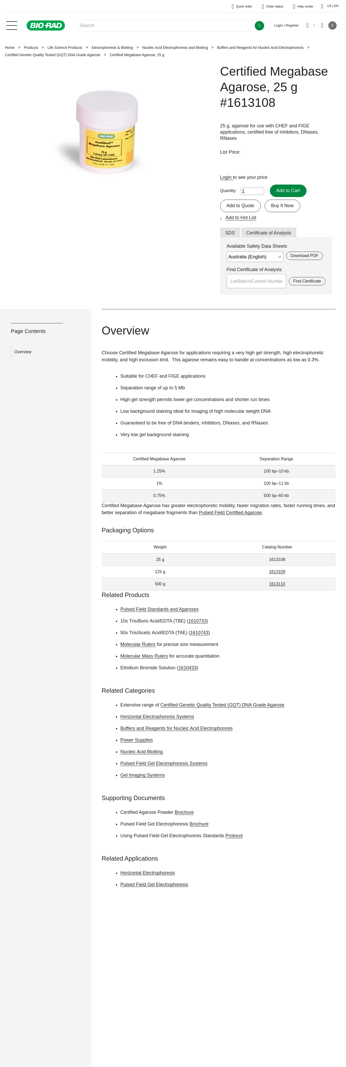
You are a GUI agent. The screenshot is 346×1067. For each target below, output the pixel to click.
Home (10, 47)
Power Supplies (136, 740)
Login (226, 177)
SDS (230, 232)
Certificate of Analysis (268, 232)
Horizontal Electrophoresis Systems (157, 716)
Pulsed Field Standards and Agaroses (159, 609)
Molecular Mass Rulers (144, 656)
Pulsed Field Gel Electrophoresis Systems (163, 763)
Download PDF (304, 255)
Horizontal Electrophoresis (147, 872)
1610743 (199, 632)
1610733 (197, 621)
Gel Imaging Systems (142, 775)
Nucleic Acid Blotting (141, 751)
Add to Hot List (241, 217)
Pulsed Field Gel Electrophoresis (154, 884)
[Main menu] (11, 25)
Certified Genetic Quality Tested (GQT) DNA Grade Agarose (52, 55)
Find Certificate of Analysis (254, 269)
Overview (22, 352)
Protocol (234, 835)
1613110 (277, 584)
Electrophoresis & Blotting (112, 47)
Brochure (184, 812)
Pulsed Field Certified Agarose (230, 512)
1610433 (187, 667)
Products (31, 47)
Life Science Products (65, 47)
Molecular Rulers (137, 644)
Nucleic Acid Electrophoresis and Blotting (175, 47)
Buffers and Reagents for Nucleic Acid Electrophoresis (260, 47)
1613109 (277, 571)
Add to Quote (240, 205)
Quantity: (228, 190)
